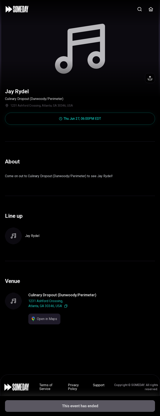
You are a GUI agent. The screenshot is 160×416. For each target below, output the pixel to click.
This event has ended (80, 406)
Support (98, 385)
